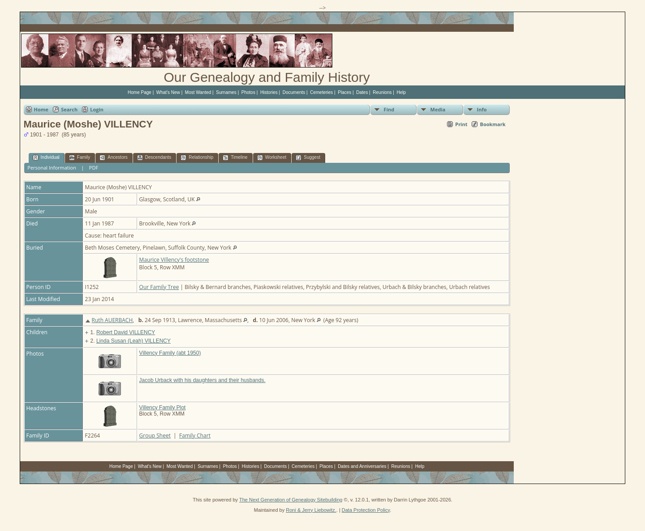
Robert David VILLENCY (125, 332)
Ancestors (113, 157)
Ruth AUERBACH (112, 320)
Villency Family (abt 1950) (170, 353)
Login (96, 109)
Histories (269, 92)
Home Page (139, 92)
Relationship (197, 157)
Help (401, 92)
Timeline (235, 157)
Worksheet (272, 157)
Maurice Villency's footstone (174, 259)
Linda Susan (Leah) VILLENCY (133, 341)
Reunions (382, 92)
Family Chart (195, 435)
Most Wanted (198, 92)
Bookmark (492, 124)
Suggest (308, 157)
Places (344, 92)
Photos (248, 92)
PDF (93, 167)
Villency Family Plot (162, 407)
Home (41, 109)
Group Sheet (155, 435)
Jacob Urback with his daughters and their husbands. (202, 380)
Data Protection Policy (366, 510)
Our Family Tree (159, 287)
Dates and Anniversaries (362, 466)
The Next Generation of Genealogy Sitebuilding (291, 499)
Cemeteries (321, 92)
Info (482, 109)
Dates (362, 92)
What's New (168, 92)
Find (389, 109)
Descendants (154, 157)
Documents (294, 92)
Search (69, 109)
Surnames (226, 92)
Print (461, 124)
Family (79, 157)
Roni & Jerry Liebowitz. (311, 510)
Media (438, 109)
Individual (46, 157)
